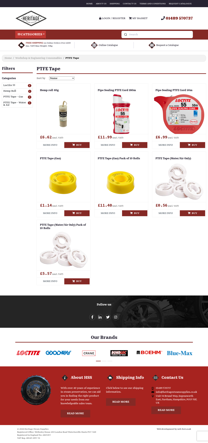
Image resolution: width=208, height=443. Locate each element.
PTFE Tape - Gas (13, 97)
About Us (101, 4)
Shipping (115, 4)
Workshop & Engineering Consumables (38, 58)
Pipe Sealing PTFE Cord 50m (173, 90)
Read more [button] (75, 414)
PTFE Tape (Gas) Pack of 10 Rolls (119, 158)
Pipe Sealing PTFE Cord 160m (117, 90)
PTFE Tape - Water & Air (14, 103)
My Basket (138, 18)
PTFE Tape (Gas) (50, 158)
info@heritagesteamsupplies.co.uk (176, 392)
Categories (31, 34)
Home (89, 4)
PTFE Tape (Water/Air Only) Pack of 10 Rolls (63, 227)
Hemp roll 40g (49, 90)
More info (50, 145)
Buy (77, 145)
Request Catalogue (180, 4)
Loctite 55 (9, 85)
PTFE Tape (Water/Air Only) (173, 158)
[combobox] (157, 34)
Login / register (112, 18)
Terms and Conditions (153, 4)
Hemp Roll (9, 91)
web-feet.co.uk (184, 430)
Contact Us (129, 4)
